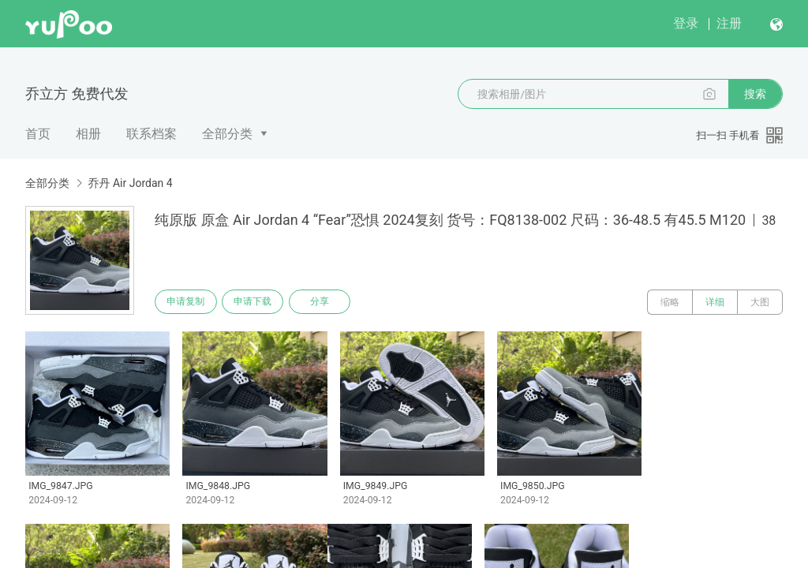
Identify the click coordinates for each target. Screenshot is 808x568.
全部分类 (227, 133)
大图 (759, 302)
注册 (729, 23)
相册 (88, 133)
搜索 (755, 94)
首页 (37, 133)
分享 (329, 302)
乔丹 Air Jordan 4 (130, 183)
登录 (685, 23)
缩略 (669, 302)
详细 (714, 302)
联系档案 (151, 133)
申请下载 (259, 302)
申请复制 (188, 302)
